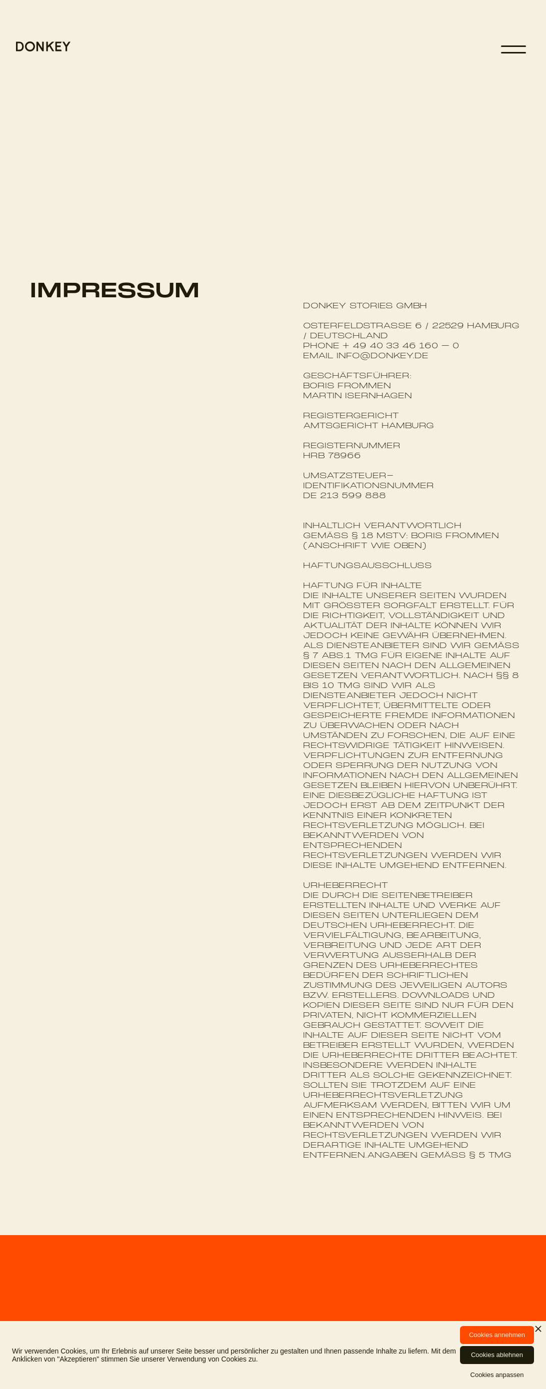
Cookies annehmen (497, 1335)
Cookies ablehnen (497, 1355)
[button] (513, 49)
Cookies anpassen (497, 1375)
